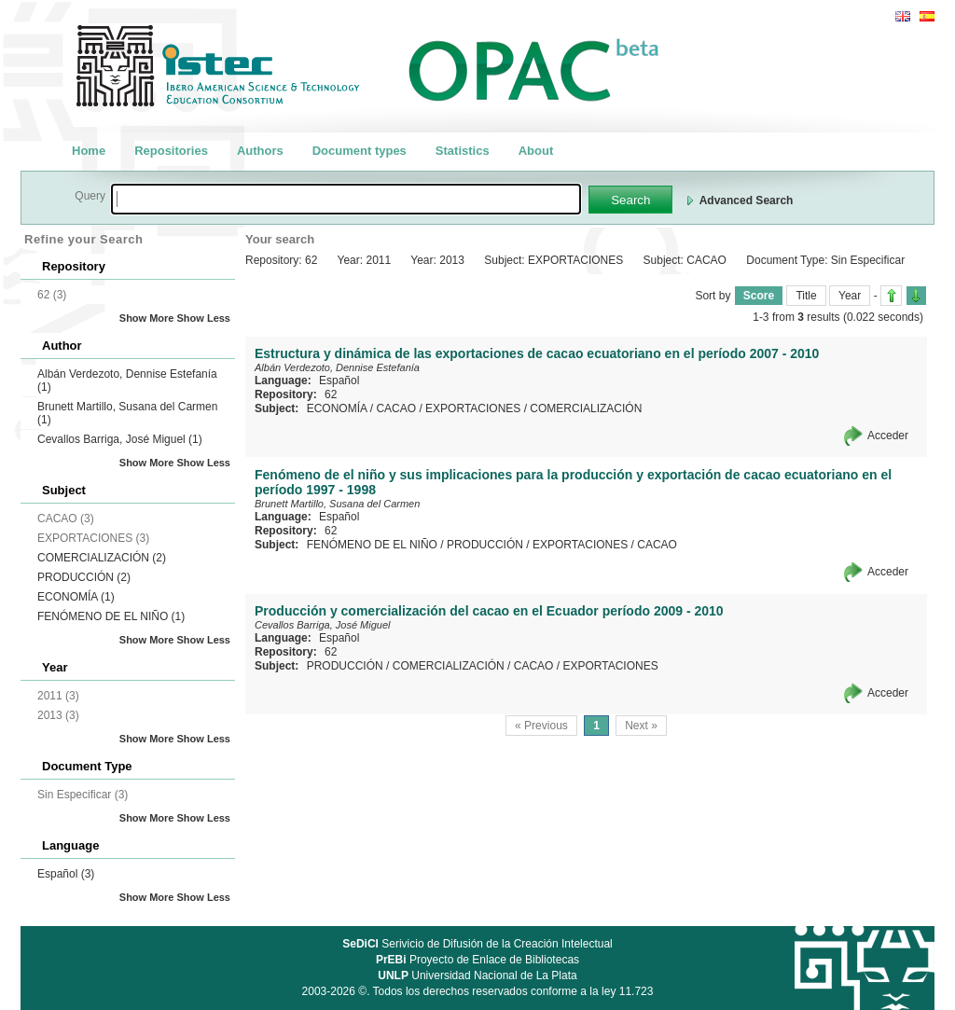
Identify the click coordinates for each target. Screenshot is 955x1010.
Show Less (203, 318)
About (536, 151)
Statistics (463, 151)
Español (65, 873)
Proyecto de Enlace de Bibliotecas (477, 959)
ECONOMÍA (76, 596)
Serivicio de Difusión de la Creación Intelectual (477, 943)
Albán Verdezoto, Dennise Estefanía (337, 367)
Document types (359, 151)
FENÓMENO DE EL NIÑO (111, 616)
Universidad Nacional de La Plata (477, 975)
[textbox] (346, 199)
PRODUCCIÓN (84, 577)
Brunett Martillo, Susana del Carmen (337, 503)
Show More (146, 318)
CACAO (396, 408)
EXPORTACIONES (472, 408)
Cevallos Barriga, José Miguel (119, 439)
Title (806, 295)
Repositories (171, 151)
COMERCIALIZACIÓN (101, 557)
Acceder (887, 435)
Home (88, 151)
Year (849, 295)
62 (331, 394)
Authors (260, 151)
